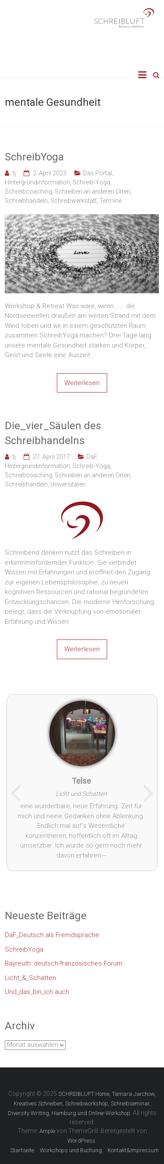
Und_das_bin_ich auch (37, 992)
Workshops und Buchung (71, 1150)
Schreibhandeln (26, 200)
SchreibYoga (34, 157)
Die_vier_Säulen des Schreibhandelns (53, 433)
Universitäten (68, 484)
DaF (92, 456)
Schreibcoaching (28, 191)
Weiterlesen (82, 383)
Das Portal (97, 173)
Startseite (22, 1150)
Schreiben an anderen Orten (92, 191)
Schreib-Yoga (91, 182)
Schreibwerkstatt (73, 200)
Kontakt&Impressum (133, 1150)
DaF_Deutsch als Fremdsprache (52, 935)
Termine (110, 200)
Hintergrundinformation (37, 182)
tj (14, 173)
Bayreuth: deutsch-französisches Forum (63, 963)
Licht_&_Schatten (30, 978)
